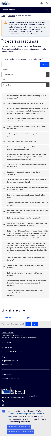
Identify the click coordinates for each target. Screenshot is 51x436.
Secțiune (5, 70)
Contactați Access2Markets (12, 351)
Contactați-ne (32, 396)
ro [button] (41, 3)
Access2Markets (8, 332)
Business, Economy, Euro (11, 378)
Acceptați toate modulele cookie (19, 426)
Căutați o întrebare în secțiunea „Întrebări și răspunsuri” (22, 59)
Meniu (47, 10)
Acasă (3, 15)
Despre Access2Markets (10, 361)
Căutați (47, 3)
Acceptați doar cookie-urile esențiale (20, 431)
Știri (28, 318)
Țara (3, 80)
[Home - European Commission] (15, 391)
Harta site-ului (7, 364)
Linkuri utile (7, 318)
